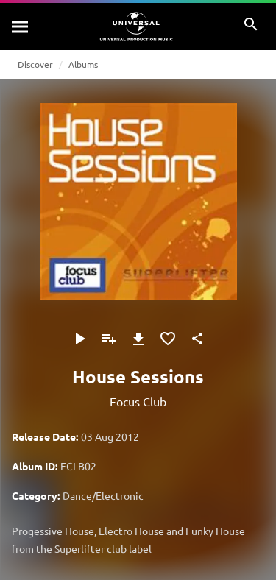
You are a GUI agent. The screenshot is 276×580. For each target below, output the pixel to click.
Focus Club (138, 401)
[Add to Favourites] (168, 338)
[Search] (20, 26)
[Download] (138, 338)
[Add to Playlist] (109, 338)
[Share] (197, 338)
